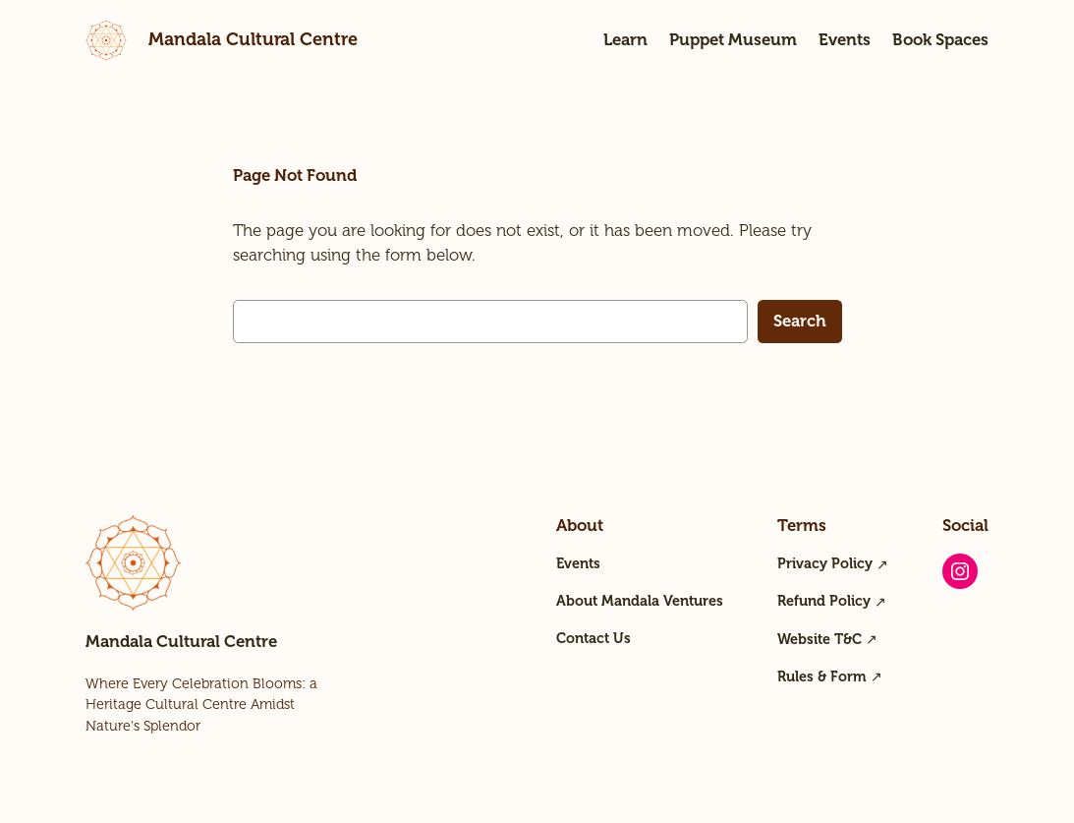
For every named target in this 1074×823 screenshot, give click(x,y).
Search (799, 320)
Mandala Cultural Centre (253, 39)
